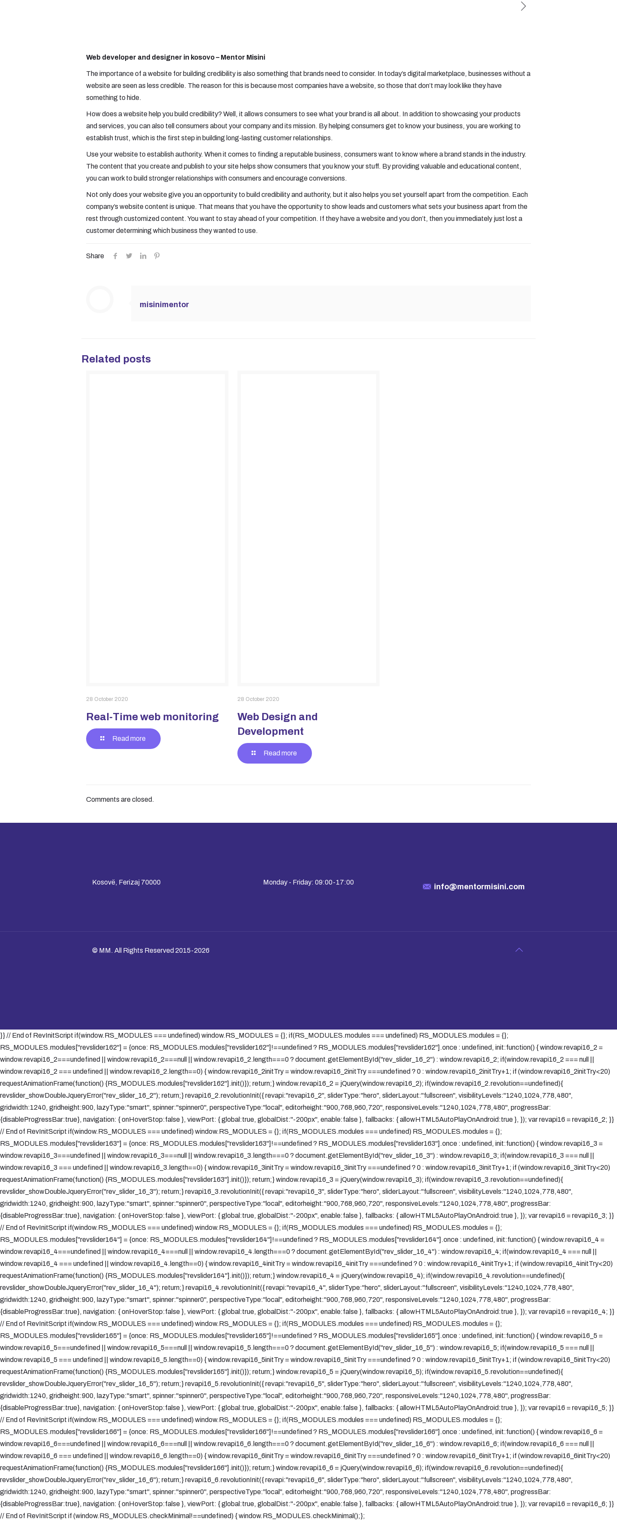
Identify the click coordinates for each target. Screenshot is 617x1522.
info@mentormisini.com (479, 886)
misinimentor (164, 304)
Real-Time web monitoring (152, 716)
